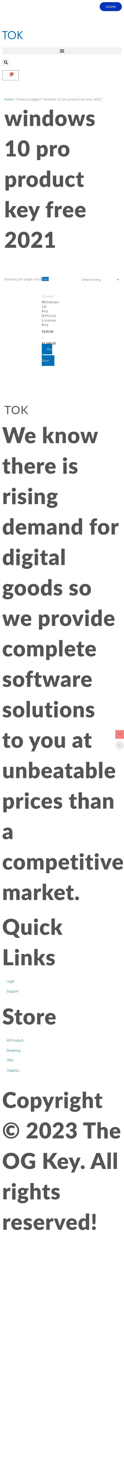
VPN (10, 1060)
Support (12, 991)
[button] (62, 51)
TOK (12, 35)
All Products (15, 1040)
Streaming (13, 1050)
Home (8, 99)
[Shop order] (99, 280)
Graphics (13, 1070)
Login (11, 981)
